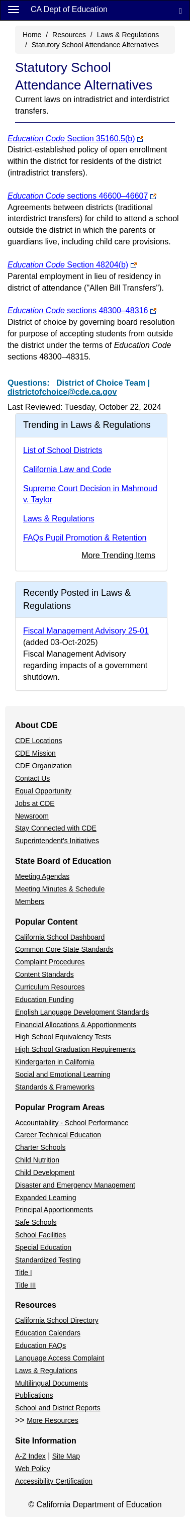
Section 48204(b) (68, 264)
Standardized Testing (48, 1260)
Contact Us (32, 778)
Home (32, 35)
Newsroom (32, 816)
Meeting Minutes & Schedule (60, 889)
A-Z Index (30, 1456)
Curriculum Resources (49, 987)
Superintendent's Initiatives (57, 841)
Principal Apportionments (54, 1210)
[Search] (180, 10)
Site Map (66, 1456)
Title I (23, 1273)
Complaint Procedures (50, 962)
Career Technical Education (58, 1135)
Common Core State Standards (64, 949)
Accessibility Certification (53, 1481)
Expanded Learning (45, 1198)
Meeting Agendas (42, 876)
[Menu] (14, 9)
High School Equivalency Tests (63, 1037)
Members (29, 901)
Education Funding (44, 1000)
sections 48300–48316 (78, 310)
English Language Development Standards (82, 1012)
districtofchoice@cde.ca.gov (62, 392)
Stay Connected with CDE (56, 828)
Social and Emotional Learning (63, 1074)
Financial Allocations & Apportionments (75, 1025)
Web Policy (32, 1469)
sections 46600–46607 (78, 196)
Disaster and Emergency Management (75, 1185)
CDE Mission (35, 753)
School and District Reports (58, 1408)
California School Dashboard (60, 937)
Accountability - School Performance (72, 1123)
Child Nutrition (37, 1160)
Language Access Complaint (59, 1358)
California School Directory (57, 1320)
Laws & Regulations (128, 35)
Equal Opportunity (43, 791)
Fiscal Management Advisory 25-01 (86, 630)
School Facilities (40, 1235)
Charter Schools (40, 1147)
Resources (69, 35)
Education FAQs (40, 1345)
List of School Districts (62, 450)
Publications (34, 1395)
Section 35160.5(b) (71, 138)
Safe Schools (36, 1222)
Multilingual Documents (51, 1383)
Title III (25, 1285)
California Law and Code (67, 469)
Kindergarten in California (54, 1062)
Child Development (44, 1172)
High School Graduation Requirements (75, 1049)
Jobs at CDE (35, 803)
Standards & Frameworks (54, 1087)
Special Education (43, 1247)
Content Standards (44, 974)
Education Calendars (47, 1333)
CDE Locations (38, 741)
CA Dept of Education (69, 9)
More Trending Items (118, 555)
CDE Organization (43, 766)
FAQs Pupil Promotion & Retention (84, 537)
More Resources (52, 1420)
